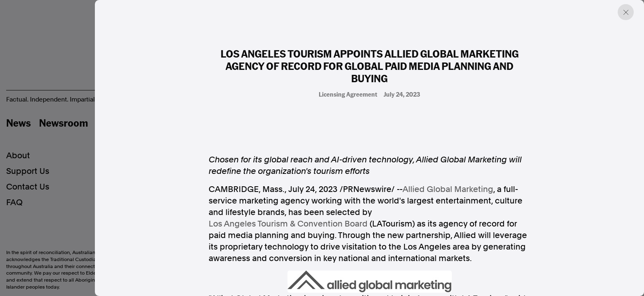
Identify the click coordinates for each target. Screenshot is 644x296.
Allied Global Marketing (447, 189)
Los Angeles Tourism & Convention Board (288, 224)
